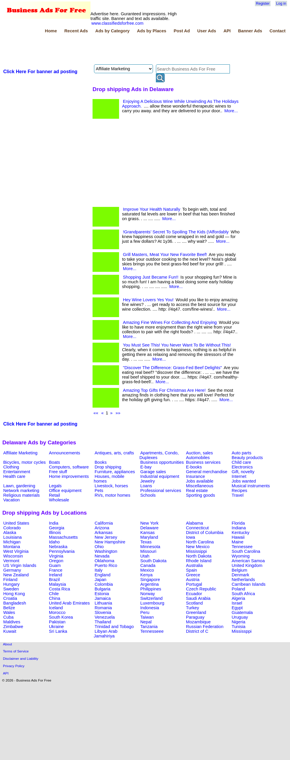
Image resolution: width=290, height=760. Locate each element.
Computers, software (69, 467)
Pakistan (57, 622)
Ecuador (194, 593)
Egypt (237, 607)
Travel (237, 495)
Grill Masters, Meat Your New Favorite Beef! (165, 254)
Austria (193, 579)
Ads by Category (112, 31)
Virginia (56, 556)
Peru (144, 612)
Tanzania (149, 626)
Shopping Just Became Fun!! (150, 277)
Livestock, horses (111, 485)
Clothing (11, 467)
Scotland (194, 603)
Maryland (149, 537)
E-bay (145, 467)
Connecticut (197, 527)
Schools (148, 495)
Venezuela (105, 617)
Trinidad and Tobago (114, 626)
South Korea (61, 617)
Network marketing (21, 490)
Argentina (149, 584)
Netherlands (243, 579)
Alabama (194, 523)
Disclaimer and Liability (20, 658)
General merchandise (206, 471)
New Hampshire (110, 542)
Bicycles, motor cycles (24, 462)
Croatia (10, 598)
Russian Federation (204, 626)
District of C (197, 631)
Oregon (56, 560)
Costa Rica (59, 589)
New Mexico (198, 546)
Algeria (238, 598)
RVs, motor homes (112, 495)
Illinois (55, 532)
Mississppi (242, 631)
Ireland (55, 574)
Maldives (11, 622)
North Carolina (200, 542)
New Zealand (16, 574)
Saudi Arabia (198, 598)
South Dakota (153, 560)
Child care (241, 462)
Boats (54, 462)
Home (51, 31)
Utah (144, 556)
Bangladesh (14, 603)
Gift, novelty (243, 471)
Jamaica (103, 598)
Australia (194, 565)
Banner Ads (250, 31)
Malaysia (57, 584)
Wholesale (59, 500)
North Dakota (198, 556)
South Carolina (246, 551)
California (104, 523)
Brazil (54, 579)
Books (101, 462)
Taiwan (147, 617)
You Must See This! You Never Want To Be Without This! (177, 345)
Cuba (8, 617)
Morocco (57, 612)
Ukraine (56, 626)
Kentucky (240, 532)
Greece (193, 574)
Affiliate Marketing (20, 453)
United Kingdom (247, 565)
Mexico (147, 570)
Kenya (146, 574)
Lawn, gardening (19, 485)
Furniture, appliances (115, 471)
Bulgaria (103, 589)
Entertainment (16, 471)
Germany (12, 570)
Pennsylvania (62, 551)
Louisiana (12, 537)
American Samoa (248, 560)
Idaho (54, 542)
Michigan (12, 542)
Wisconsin (13, 556)
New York (149, 523)
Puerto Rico (106, 565)
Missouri (148, 551)
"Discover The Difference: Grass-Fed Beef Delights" (172, 367)
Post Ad (182, 31)
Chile (54, 593)
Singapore (150, 579)
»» (118, 413)
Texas (145, 542)
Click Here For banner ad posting (40, 71)
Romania (103, 607)
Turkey (192, 607)
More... (231, 110)
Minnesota (150, 546)
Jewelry (147, 481)
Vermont (11, 560)
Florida (238, 523)
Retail (54, 495)
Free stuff (58, 471)
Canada (147, 565)
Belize (9, 607)
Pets (99, 490)
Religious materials (21, 495)
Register (262, 3)
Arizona (102, 527)
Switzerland (151, 598)
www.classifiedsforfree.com (117, 23)
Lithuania (103, 603)
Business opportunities (162, 462)
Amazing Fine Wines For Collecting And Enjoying (170, 322)
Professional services (160, 490)
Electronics (242, 467)
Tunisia (238, 626)
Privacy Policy (13, 666)
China (54, 598)
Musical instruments (251, 485)
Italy (99, 570)
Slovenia (103, 612)
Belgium (239, 570)
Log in (281, 3)
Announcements (64, 453)
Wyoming (241, 556)
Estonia (102, 593)
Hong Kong (14, 593)
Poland (238, 589)
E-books (194, 467)
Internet (239, 476)
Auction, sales (199, 453)
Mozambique (198, 622)
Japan (100, 579)
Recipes (239, 490)
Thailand (103, 622)
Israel (237, 603)
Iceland (56, 607)
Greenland (196, 612)
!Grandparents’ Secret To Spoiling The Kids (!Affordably (176, 232)
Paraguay (195, 617)
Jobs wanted (244, 481)
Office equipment (65, 490)
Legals (55, 485)
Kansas (147, 532)
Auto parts (241, 453)
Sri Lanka (58, 631)
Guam (55, 565)
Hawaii (238, 537)
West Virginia (16, 551)
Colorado (12, 527)
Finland (10, 579)
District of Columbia (204, 532)
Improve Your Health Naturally (151, 209)
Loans (146, 485)
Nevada (102, 556)
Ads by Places (151, 31)
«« (95, 413)
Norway (147, 593)
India (53, 523)
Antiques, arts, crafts (114, 453)
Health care (14, 476)
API (226, 31)
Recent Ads (76, 31)
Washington (106, 551)
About (7, 644)
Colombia (104, 584)
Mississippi (196, 551)
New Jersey (106, 537)
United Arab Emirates (69, 603)
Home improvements (69, 476)
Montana (11, 546)
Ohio (99, 546)
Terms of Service (16, 651)
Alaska (9, 532)
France (55, 570)
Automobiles (198, 457)
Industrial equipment (159, 476)
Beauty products (247, 457)
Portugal (194, 584)
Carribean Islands (249, 584)
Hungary (11, 584)
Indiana (239, 527)
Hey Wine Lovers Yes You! (148, 299)
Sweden (11, 589)
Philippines (150, 589)
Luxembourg (152, 603)
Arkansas (104, 532)
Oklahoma (104, 560)
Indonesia (149, 607)
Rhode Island (198, 560)
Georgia (56, 527)
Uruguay (240, 617)
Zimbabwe (13, 626)
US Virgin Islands (19, 565)
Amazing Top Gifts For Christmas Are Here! (164, 390)
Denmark (240, 574)
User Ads (206, 31)
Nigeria (238, 622)
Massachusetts (63, 537)
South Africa (243, 593)
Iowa (190, 537)
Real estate (197, 490)
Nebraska (58, 546)
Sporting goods (200, 495)
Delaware (149, 527)
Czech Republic (201, 589)
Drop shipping (108, 467)
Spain (191, 570)
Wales (9, 612)
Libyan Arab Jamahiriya (105, 633)
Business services (203, 462)
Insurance (195, 476)
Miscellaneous (199, 485)
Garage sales (153, 471)
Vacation (11, 500)
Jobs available (199, 481)
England (103, 574)
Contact (277, 31)
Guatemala (242, 612)
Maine (237, 542)
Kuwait (9, 631)
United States (16, 523)
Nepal (145, 622)
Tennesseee (152, 631)
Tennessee (242, 546)
